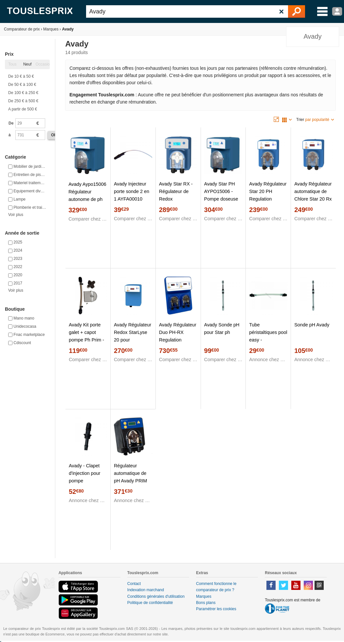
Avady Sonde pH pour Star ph (222, 328)
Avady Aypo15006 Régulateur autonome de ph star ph (87, 195)
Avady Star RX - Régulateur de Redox (176, 191)
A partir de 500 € (22, 109)
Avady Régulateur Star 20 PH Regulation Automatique (267, 195)
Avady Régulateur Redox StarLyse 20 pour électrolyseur (132, 336)
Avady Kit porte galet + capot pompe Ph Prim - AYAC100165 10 (86, 336)
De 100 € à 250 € (23, 92)
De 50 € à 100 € (22, 84)
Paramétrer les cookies (216, 609)
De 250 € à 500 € (23, 101)
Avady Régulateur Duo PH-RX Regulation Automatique (177, 336)
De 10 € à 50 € (21, 76)
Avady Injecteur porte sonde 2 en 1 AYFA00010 (131, 191)
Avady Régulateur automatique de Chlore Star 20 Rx (313, 191)
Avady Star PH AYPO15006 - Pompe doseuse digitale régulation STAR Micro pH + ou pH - (222, 202)
